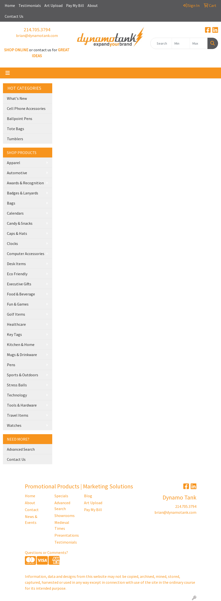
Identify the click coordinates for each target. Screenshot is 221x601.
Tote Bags (15, 128)
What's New (17, 98)
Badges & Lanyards (22, 192)
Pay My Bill (75, 5)
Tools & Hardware (22, 405)
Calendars (15, 213)
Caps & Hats (17, 233)
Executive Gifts (19, 283)
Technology (17, 395)
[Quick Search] (161, 43)
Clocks (12, 243)
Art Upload (53, 5)
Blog (88, 495)
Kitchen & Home (20, 344)
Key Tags (14, 334)
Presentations (66, 535)
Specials (61, 495)
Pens (11, 364)
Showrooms (64, 515)
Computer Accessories (25, 253)
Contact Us (14, 16)
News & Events (31, 519)
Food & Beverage (21, 294)
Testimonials (29, 5)
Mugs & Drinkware (22, 354)
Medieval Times (61, 525)
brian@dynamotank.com (37, 35)
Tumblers (15, 138)
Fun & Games (18, 304)
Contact (32, 509)
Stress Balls (17, 384)
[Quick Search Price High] (199, 43)
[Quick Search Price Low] (181, 43)
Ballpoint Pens (19, 118)
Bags (11, 203)
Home (10, 5)
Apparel (13, 162)
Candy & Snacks (20, 223)
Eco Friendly (17, 273)
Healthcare (16, 324)
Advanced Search (21, 449)
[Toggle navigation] (7, 72)
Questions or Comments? (46, 552)
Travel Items (17, 415)
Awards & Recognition (25, 182)
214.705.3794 (37, 29)
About (92, 5)
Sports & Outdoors (22, 374)
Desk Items (16, 263)
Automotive (17, 172)
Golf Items (16, 314)
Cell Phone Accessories (26, 108)
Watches (14, 425)
